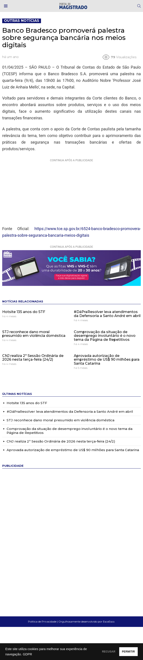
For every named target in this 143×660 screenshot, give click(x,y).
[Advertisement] (72, 191)
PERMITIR (123, 651)
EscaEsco (108, 621)
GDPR (49, 654)
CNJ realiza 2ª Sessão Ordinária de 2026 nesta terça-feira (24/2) (32, 358)
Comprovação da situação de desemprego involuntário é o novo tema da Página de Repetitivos (105, 336)
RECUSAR (94, 651)
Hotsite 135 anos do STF (23, 312)
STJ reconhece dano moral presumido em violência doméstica (33, 334)
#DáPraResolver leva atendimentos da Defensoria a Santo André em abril (107, 314)
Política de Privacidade (42, 621)
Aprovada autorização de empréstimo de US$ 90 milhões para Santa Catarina (106, 360)
